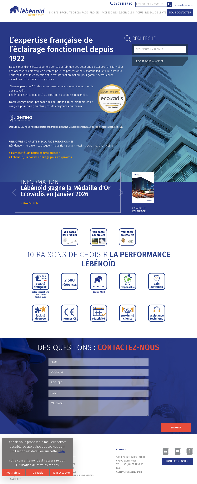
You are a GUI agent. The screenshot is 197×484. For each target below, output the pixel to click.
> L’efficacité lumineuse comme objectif (34, 153)
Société (53, 12)
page (61, 451)
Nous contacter (180, 12)
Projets (95, 12)
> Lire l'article (29, 203)
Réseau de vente (155, 12)
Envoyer (176, 427)
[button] (14, 192)
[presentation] (77, 426)
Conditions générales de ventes (75, 475)
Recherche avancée (183, 5)
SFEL (119, 126)
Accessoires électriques (118, 12)
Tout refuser (14, 472)
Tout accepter (61, 472)
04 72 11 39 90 (121, 4)
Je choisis (37, 472)
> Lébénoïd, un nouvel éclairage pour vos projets (40, 157)
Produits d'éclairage (74, 12)
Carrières (15, 479)
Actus (139, 12)
